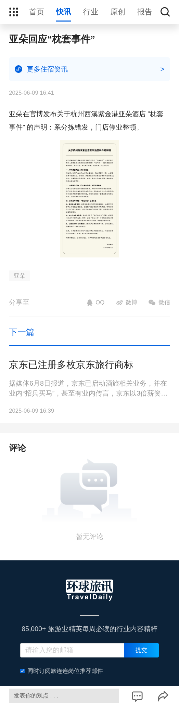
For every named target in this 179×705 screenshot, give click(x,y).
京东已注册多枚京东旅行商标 (71, 364)
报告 (144, 12)
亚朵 (19, 275)
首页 (36, 12)
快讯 (63, 12)
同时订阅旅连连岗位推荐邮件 (61, 671)
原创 (117, 12)
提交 (141, 650)
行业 (90, 12)
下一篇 (22, 332)
